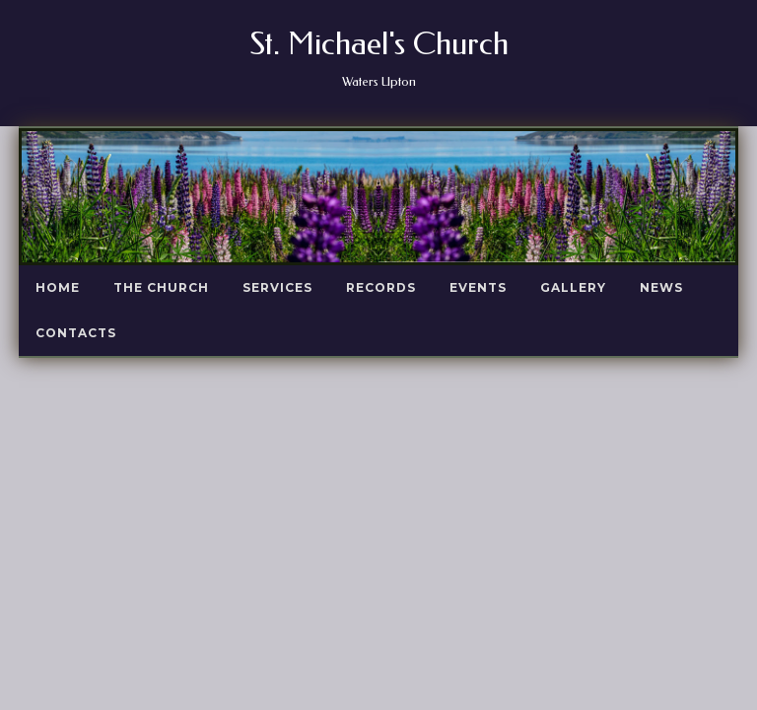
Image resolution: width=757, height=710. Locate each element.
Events (478, 287)
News (661, 287)
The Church (161, 287)
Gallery (573, 287)
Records (381, 287)
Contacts (75, 332)
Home (57, 287)
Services (277, 287)
